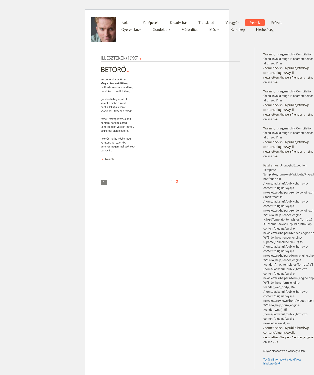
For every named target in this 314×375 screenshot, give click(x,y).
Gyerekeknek (132, 29)
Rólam (126, 22)
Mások (214, 29)
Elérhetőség (264, 29)
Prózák (276, 22)
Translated (206, 22)
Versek (255, 22)
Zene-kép (238, 29)
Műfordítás (189, 29)
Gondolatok (161, 29)
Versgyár (232, 22)
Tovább (109, 159)
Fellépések (151, 22)
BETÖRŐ (113, 69)
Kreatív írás (178, 22)
